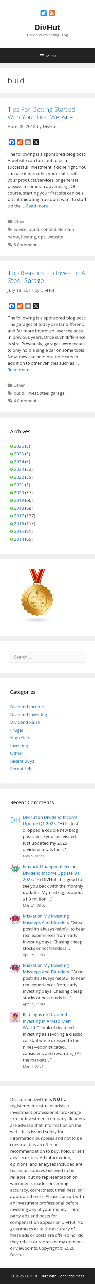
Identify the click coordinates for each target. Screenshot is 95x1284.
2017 (19, 516)
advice (19, 229)
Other (19, 221)
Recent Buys (22, 761)
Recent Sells (21, 769)
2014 (19, 539)
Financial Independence (46, 866)
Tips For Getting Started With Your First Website (41, 113)
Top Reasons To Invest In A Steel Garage (46, 276)
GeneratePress (71, 1275)
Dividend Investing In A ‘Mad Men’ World (47, 1021)
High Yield (20, 738)
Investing (19, 745)
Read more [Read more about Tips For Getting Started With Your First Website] (37, 206)
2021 (19, 485)
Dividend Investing (28, 714)
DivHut (47, 27)
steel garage (52, 393)
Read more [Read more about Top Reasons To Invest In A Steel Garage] (18, 370)
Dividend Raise (25, 722)
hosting (28, 237)
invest (32, 393)
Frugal (16, 730)
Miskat (29, 916)
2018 (19, 508)
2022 (19, 477)
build (33, 229)
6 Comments (26, 245)
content (48, 229)
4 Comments (26, 401)
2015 (19, 531)
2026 (19, 446)
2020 (19, 492)
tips (42, 237)
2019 (19, 500)
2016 (19, 523)
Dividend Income (27, 707)
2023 (19, 469)
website (55, 237)
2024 (19, 461)
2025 (19, 454)
